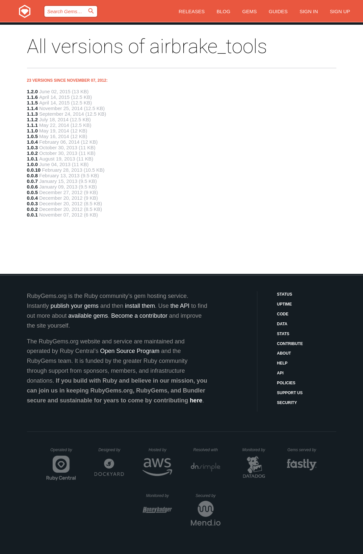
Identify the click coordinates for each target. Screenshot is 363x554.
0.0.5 (32, 192)
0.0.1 (32, 215)
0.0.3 (32, 203)
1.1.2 (32, 119)
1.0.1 (32, 158)
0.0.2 (32, 209)
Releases (192, 11)
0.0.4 (32, 198)
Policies (286, 383)
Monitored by (255, 450)
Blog (223, 11)
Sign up (340, 11)
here (196, 400)
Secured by (207, 495)
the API (180, 306)
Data (282, 324)
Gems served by (302, 450)
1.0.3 (32, 147)
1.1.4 (32, 108)
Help (282, 363)
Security (287, 402)
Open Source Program (129, 351)
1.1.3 (32, 114)
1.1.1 (32, 125)
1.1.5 (32, 102)
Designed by (111, 450)
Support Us (290, 393)
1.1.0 (32, 130)
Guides (278, 11)
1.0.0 (32, 164)
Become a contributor (139, 315)
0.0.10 (34, 170)
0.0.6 (32, 187)
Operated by (63, 452)
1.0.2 (32, 153)
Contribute (290, 343)
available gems (88, 315)
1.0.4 (32, 142)
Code (283, 314)
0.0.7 (32, 181)
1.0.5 (32, 136)
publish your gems (75, 306)
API (280, 373)
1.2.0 (32, 91)
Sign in (308, 11)
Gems (249, 11)
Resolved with (206, 450)
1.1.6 (32, 97)
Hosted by (160, 450)
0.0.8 (32, 175)
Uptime (284, 304)
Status (284, 294)
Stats (283, 334)
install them (140, 306)
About (284, 353)
